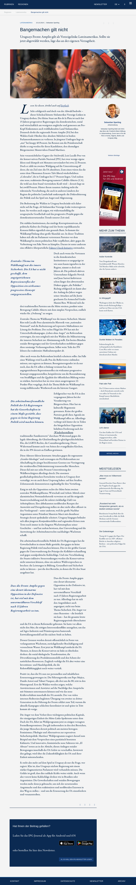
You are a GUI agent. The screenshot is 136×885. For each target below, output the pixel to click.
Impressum (40, 881)
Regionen (23, 5)
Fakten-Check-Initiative (61, 248)
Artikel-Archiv (113, 453)
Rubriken (9, 5)
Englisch (64, 106)
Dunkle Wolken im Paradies (110, 340)
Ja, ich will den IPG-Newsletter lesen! (76, 859)
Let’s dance (104, 428)
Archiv (121, 881)
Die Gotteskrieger (106, 531)
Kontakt (14, 881)
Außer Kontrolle (105, 257)
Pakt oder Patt (105, 384)
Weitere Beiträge (114, 155)
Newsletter (96, 881)
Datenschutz (68, 881)
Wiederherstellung (63, 432)
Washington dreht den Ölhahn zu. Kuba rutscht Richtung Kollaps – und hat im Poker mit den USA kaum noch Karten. (111, 307)
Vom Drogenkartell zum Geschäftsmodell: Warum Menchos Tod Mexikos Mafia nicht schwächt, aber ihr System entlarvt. (112, 265)
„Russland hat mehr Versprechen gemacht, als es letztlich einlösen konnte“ (111, 506)
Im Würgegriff (105, 298)
